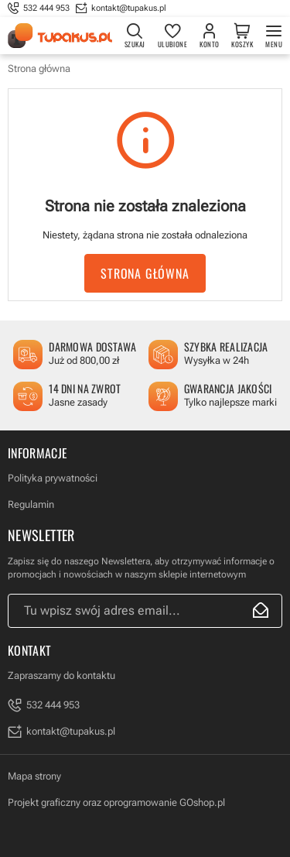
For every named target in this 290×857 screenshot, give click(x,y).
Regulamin (31, 504)
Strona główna (39, 68)
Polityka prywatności (52, 478)
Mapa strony (34, 776)
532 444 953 (46, 8)
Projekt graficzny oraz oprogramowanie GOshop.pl (116, 802)
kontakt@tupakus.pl (128, 8)
